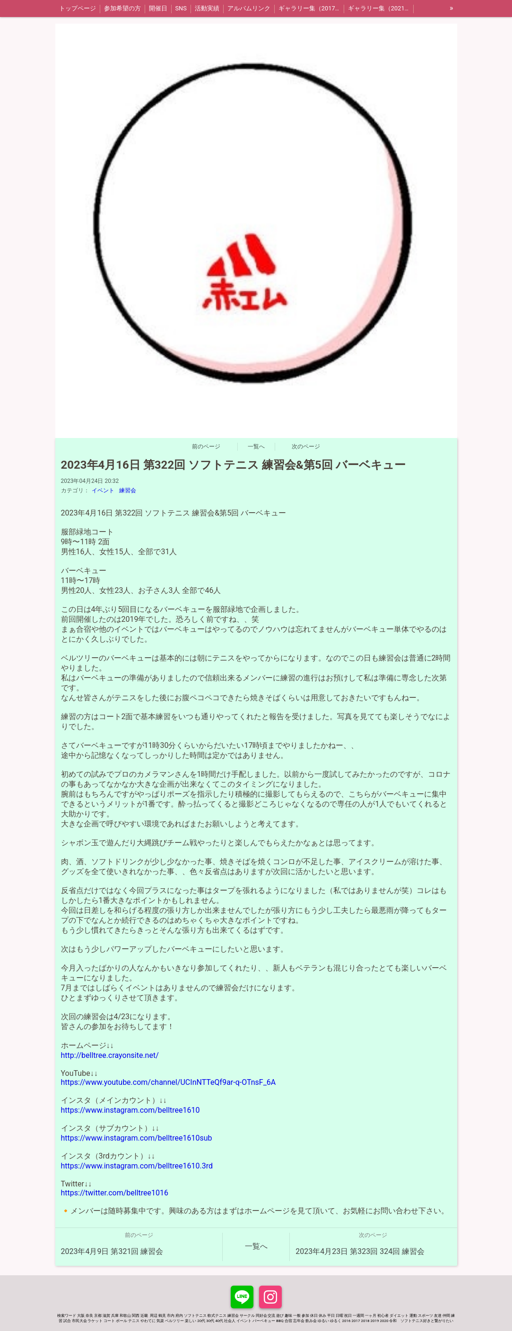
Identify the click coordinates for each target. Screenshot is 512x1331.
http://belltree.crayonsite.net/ (110, 1055)
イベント (103, 490)
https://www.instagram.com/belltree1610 (130, 1110)
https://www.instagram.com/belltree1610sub (136, 1137)
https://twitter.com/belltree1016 (114, 1192)
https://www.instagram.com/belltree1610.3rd (137, 1165)
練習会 (127, 490)
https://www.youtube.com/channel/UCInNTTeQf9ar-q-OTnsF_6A (168, 1082)
